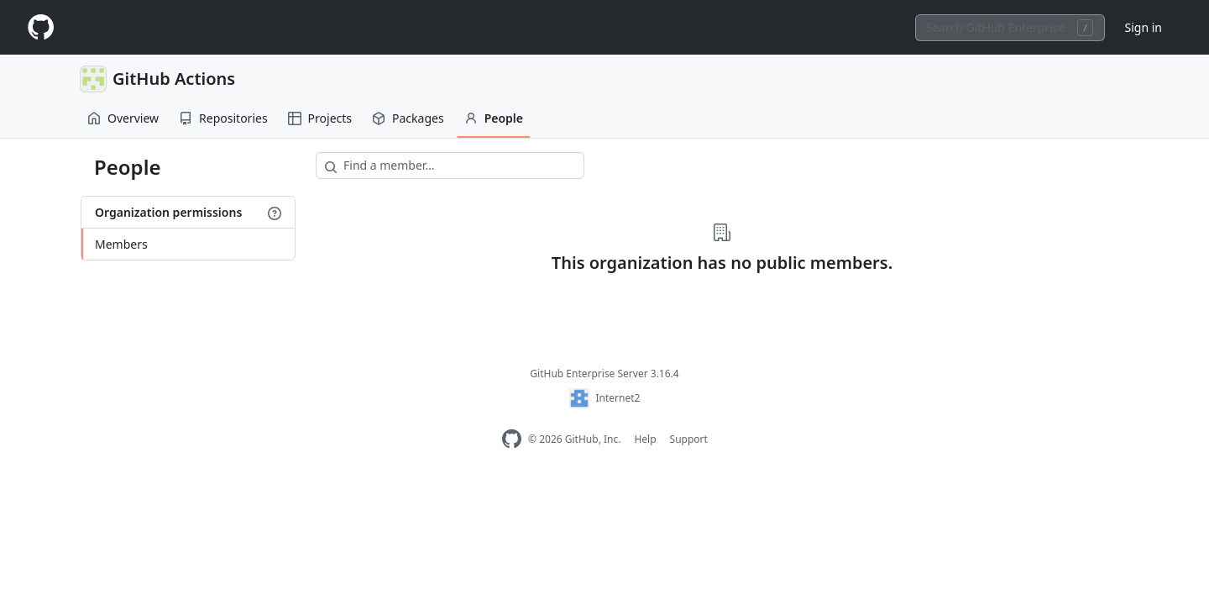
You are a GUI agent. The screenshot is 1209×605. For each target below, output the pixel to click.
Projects (320, 118)
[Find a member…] (450, 165)
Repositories (223, 118)
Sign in (1143, 27)
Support (689, 439)
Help (645, 439)
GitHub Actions (174, 78)
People (493, 118)
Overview (123, 118)
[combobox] (1010, 27)
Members (121, 244)
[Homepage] (40, 27)
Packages (408, 118)
